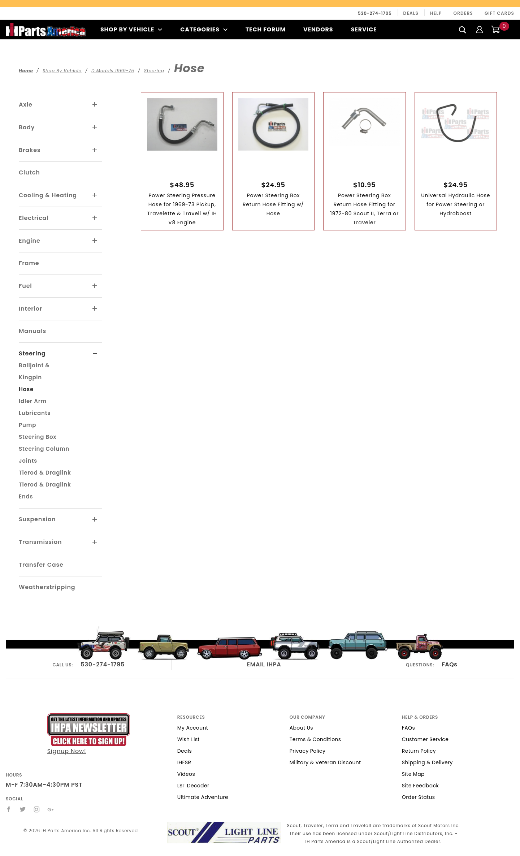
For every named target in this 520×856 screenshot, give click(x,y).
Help (436, 13)
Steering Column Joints (44, 454)
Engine (29, 241)
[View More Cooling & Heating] (95, 195)
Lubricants (35, 413)
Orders (463, 13)
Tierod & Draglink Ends (45, 490)
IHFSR (184, 762)
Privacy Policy (307, 751)
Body (27, 127)
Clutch (29, 172)
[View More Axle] (95, 104)
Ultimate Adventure (202, 797)
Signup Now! (88, 734)
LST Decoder (193, 785)
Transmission (40, 542)
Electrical (34, 218)
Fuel (25, 286)
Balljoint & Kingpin (34, 371)
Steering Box (37, 437)
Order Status (418, 797)
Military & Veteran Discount (325, 762)
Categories (204, 29)
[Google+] (51, 809)
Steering (32, 353)
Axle (25, 104)
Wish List (188, 739)
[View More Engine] (95, 240)
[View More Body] (95, 127)
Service (364, 29)
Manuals (32, 331)
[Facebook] (9, 809)
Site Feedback (420, 785)
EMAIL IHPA (264, 664)
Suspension (37, 519)
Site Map (413, 774)
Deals (411, 13)
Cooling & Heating (48, 195)
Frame (29, 263)
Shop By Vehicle (131, 29)
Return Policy (419, 751)
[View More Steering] (95, 354)
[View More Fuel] (95, 286)
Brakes (29, 150)
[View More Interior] (95, 308)
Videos (186, 774)
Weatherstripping (47, 587)
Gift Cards (499, 13)
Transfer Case (41, 565)
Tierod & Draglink (45, 472)
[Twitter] (23, 809)
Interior (30, 308)
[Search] (463, 30)
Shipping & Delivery (427, 762)
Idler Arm (33, 401)
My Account (192, 727)
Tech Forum (266, 29)
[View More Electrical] (95, 218)
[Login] (479, 29)
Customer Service (425, 739)
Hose (26, 389)
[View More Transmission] (95, 542)
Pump (27, 425)
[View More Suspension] (95, 519)
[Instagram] (37, 809)
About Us (301, 727)
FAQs (449, 664)
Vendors (318, 29)
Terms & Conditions (315, 739)
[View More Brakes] (95, 150)
